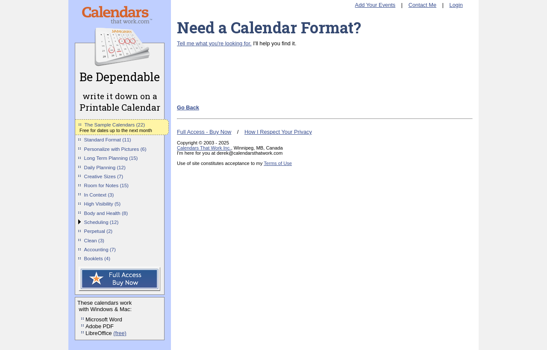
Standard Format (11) (107, 139)
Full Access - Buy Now (204, 132)
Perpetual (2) (98, 231)
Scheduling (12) (101, 222)
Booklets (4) (97, 258)
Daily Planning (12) (105, 167)
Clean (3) (94, 240)
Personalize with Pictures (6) (115, 149)
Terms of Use (278, 163)
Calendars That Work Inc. (204, 147)
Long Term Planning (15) (111, 158)
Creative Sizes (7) (104, 176)
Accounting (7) (100, 249)
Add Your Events (375, 5)
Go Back (188, 107)
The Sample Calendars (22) (115, 124)
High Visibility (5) (102, 203)
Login (456, 5)
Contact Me (422, 5)
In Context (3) (99, 194)
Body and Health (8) (106, 213)
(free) (119, 333)
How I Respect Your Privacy (278, 132)
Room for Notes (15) (106, 185)
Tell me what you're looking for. (214, 43)
